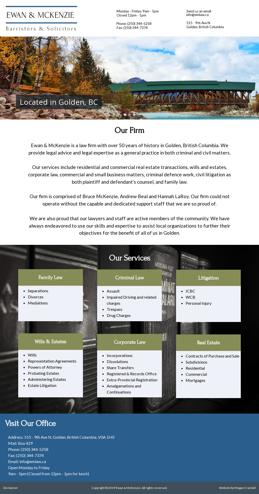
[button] (8, 78)
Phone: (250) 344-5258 (134, 24)
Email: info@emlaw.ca (27, 461)
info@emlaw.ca (197, 15)
